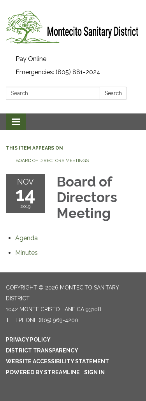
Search (113, 93)
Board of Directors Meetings (52, 160)
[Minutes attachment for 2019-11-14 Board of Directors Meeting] (26, 252)
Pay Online (31, 59)
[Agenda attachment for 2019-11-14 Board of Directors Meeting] (26, 238)
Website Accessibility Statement (57, 361)
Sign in (94, 372)
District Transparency (42, 350)
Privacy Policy (28, 339)
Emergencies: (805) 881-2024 (58, 72)
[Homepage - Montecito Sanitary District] (73, 26)
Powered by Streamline (43, 372)
